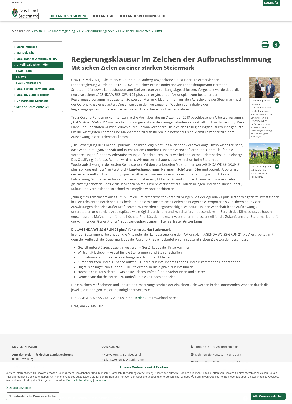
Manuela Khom (27, 52)
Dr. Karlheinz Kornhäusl (32, 101)
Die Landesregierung (69, 16)
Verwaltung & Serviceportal (122, 354)
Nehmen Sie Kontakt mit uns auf (216, 354)
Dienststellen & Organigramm (124, 360)
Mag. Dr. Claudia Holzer (32, 95)
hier (141, 298)
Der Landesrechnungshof (142, 16)
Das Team (25, 71)
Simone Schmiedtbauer (32, 107)
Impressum (101, 380)
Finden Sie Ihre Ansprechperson (216, 347)
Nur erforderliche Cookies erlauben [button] (33, 396)
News (156, 31)
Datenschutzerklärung (79, 380)
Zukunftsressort (29, 83)
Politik (36, 31)
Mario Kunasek (26, 47)
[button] (18, 387)
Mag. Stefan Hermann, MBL (35, 89)
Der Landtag (103, 16)
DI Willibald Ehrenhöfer (132, 31)
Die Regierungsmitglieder (95, 31)
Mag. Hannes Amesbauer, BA (36, 59)
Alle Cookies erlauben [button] (268, 396)
